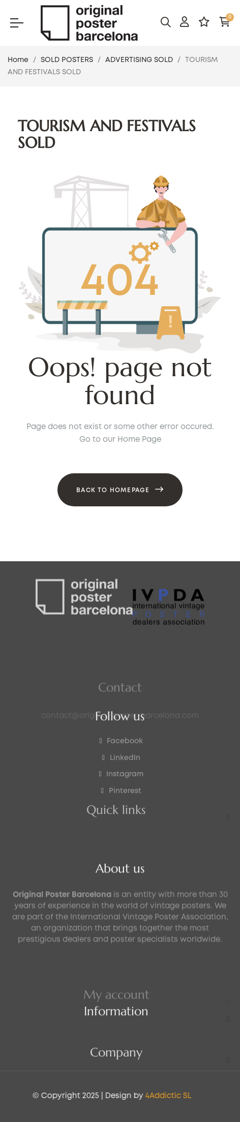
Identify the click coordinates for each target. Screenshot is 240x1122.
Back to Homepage (112, 490)
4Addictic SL (99, 1096)
